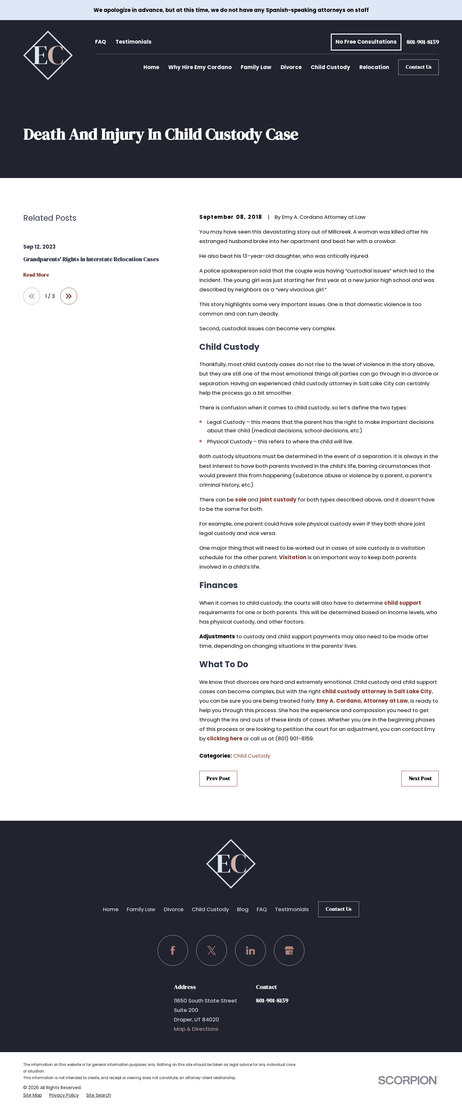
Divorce (174, 909)
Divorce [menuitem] (291, 67)
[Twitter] (211, 950)
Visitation (292, 557)
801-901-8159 (422, 42)
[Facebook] (173, 950)
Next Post (420, 778)
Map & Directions (196, 1029)
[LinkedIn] (250, 950)
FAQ (100, 42)
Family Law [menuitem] (256, 67)
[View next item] (68, 296)
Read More (36, 275)
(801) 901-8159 (294, 738)
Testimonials (133, 42)
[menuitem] (32, 1095)
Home (111, 909)
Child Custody (251, 755)
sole (240, 499)
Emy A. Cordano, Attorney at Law (362, 701)
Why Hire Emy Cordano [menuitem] (200, 67)
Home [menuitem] (151, 67)
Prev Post (218, 778)
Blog (243, 909)
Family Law (141, 909)
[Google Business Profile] (289, 950)
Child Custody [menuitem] (330, 67)
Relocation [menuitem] (374, 67)
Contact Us (419, 67)
